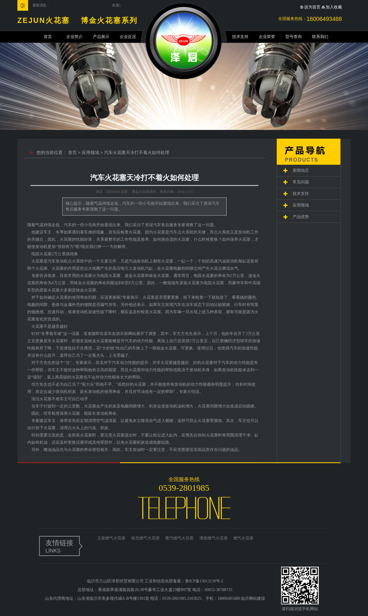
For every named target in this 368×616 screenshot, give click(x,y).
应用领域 (90, 152)
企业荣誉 (267, 37)
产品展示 (101, 37)
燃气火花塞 (243, 538)
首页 (48, 37)
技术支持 (240, 37)
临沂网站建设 (253, 598)
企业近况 (128, 37)
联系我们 (320, 37)
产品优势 (301, 217)
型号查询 (293, 37)
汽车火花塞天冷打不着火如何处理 (136, 152)
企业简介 (74, 37)
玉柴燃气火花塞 (111, 538)
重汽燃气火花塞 (179, 538)
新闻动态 (301, 170)
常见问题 (301, 182)
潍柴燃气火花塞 (213, 538)
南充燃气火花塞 (145, 538)
